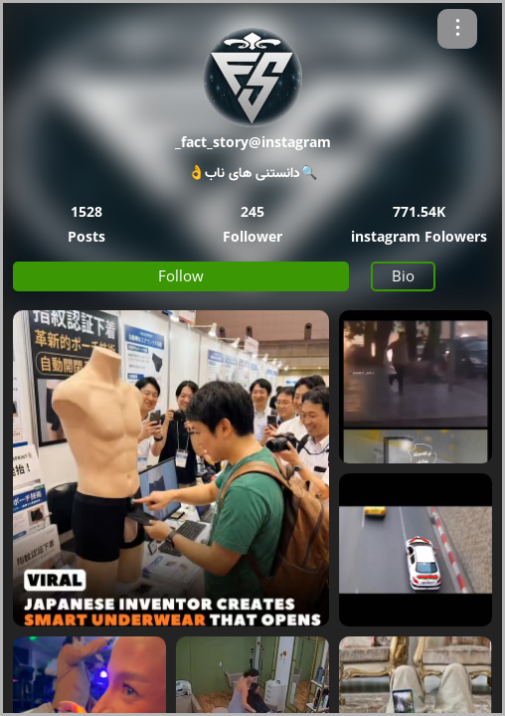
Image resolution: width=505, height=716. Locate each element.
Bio (403, 275)
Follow (181, 275)
